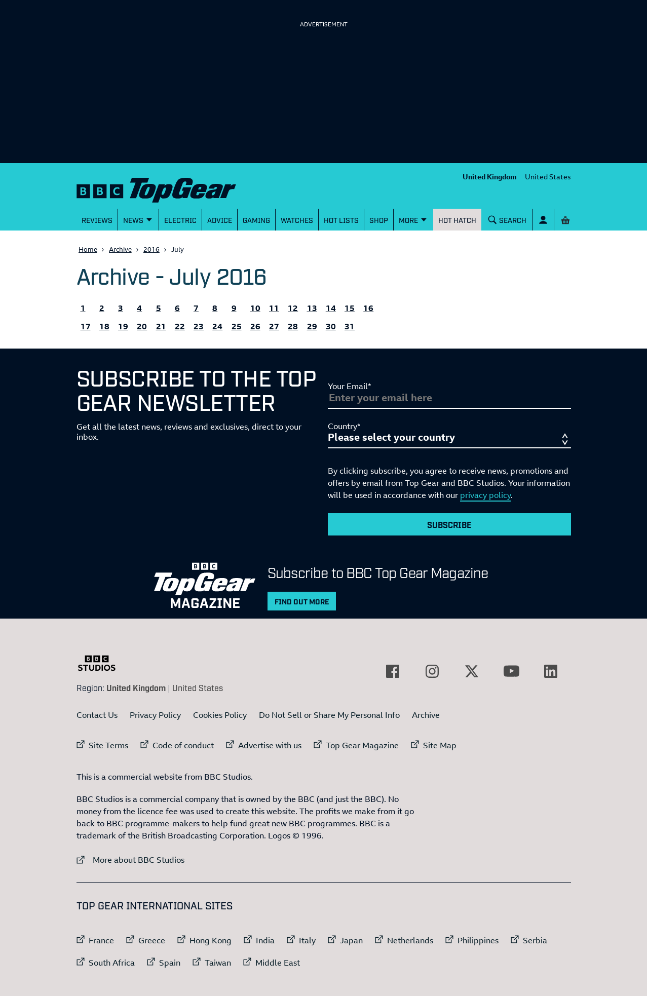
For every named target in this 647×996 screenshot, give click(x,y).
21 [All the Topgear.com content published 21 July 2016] (161, 326)
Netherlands (410, 940)
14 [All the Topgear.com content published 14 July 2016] (331, 308)
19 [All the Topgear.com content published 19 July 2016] (123, 326)
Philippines (478, 940)
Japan (351, 940)
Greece (151, 940)
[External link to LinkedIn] (551, 671)
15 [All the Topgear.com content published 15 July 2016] (350, 308)
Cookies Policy (220, 715)
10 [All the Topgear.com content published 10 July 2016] (255, 308)
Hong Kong (210, 940)
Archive (120, 249)
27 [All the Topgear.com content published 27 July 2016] (274, 326)
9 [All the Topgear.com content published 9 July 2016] (234, 308)
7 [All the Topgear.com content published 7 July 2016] (196, 308)
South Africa (112, 962)
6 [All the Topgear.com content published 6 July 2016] (177, 308)
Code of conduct (183, 745)
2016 (151, 249)
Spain (169, 962)
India (265, 940)
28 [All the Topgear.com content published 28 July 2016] (293, 326)
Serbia (535, 940)
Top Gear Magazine (362, 745)
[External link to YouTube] (511, 671)
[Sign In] (542, 220)
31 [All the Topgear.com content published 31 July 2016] (350, 326)
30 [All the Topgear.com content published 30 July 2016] (331, 326)
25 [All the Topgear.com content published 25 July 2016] (237, 326)
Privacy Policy (155, 715)
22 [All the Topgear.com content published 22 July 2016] (180, 326)
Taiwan (218, 962)
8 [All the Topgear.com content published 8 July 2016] (214, 308)
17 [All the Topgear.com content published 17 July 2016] (86, 326)
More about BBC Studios (130, 859)
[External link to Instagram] (432, 671)
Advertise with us (269, 745)
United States (548, 176)
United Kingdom (490, 176)
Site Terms (108, 745)
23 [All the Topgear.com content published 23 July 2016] (199, 326)
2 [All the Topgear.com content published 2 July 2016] (101, 308)
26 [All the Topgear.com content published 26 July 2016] (255, 326)
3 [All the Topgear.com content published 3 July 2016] (120, 308)
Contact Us (97, 715)
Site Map (439, 745)
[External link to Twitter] (471, 671)
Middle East (277, 962)
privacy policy (485, 495)
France (101, 940)
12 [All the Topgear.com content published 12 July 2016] (293, 308)
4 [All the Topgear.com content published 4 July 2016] (139, 308)
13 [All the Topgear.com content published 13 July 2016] (312, 308)
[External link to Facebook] (392, 671)
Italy (307, 940)
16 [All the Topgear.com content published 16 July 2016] (368, 308)
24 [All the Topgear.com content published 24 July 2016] (217, 326)
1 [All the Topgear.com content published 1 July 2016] (83, 308)
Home (88, 249)
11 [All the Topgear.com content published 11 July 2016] (274, 308)
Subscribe (449, 524)
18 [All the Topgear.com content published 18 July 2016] (104, 326)
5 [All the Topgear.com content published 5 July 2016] (158, 308)
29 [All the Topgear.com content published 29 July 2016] (312, 326)
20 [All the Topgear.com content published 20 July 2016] (142, 326)
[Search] (507, 220)
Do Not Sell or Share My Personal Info (329, 715)
